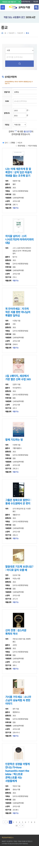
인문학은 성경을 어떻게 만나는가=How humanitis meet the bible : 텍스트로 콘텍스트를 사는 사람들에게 (17, 772)
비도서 (20, 142)
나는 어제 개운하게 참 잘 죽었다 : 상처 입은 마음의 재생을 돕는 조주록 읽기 (18, 172)
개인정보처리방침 (7, 837)
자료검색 (11, 33)
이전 (7, 822)
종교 (27, 33)
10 (16, 825)
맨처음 (4, 822)
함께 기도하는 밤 (14, 439)
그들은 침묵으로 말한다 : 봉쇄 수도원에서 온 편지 (18, 501)
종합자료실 (21, 145)
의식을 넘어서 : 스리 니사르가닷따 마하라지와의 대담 (19, 239)
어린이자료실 (32, 145)
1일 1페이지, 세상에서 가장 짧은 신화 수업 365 (18, 377)
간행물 (12, 142)
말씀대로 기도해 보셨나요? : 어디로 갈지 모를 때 (19, 568)
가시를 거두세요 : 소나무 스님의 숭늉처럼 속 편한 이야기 (18, 700)
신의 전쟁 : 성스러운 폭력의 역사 (15, 631)
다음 (19, 825)
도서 (6, 142)
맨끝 (22, 825)
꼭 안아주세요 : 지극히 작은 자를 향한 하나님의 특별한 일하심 (17, 312)
